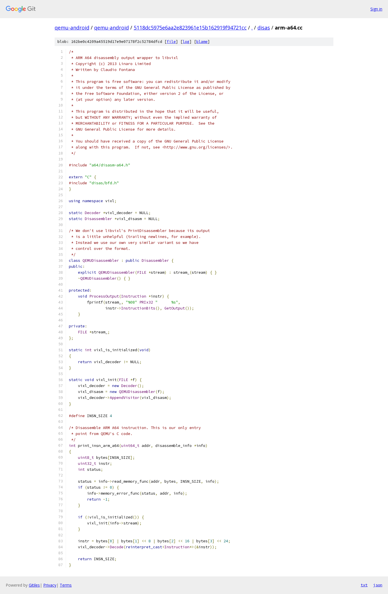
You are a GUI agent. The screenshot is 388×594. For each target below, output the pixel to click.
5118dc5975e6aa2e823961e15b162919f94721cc (190, 27)
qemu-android (72, 27)
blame (202, 41)
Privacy (49, 585)
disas (263, 27)
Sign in (376, 9)
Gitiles (34, 585)
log (186, 41)
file (171, 41)
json (377, 584)
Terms (66, 585)
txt (364, 584)
